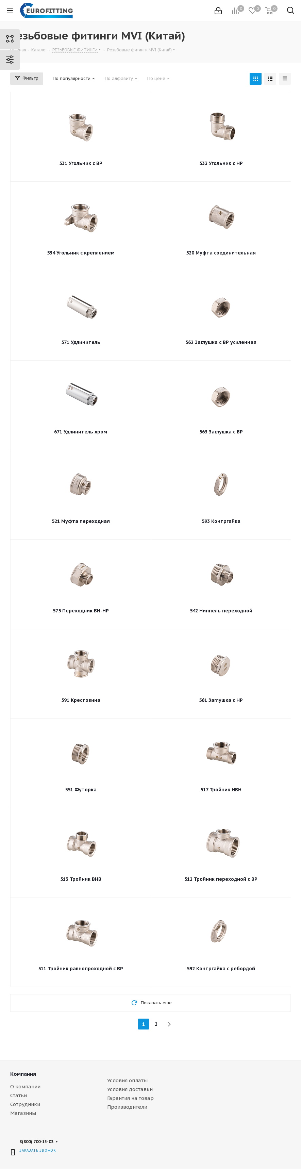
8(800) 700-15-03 (36, 1141)
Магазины (23, 1113)
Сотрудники (25, 1104)
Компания (23, 1074)
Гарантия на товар (130, 1098)
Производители (127, 1107)
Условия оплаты (127, 1080)
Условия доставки (130, 1089)
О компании (25, 1086)
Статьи (18, 1095)
